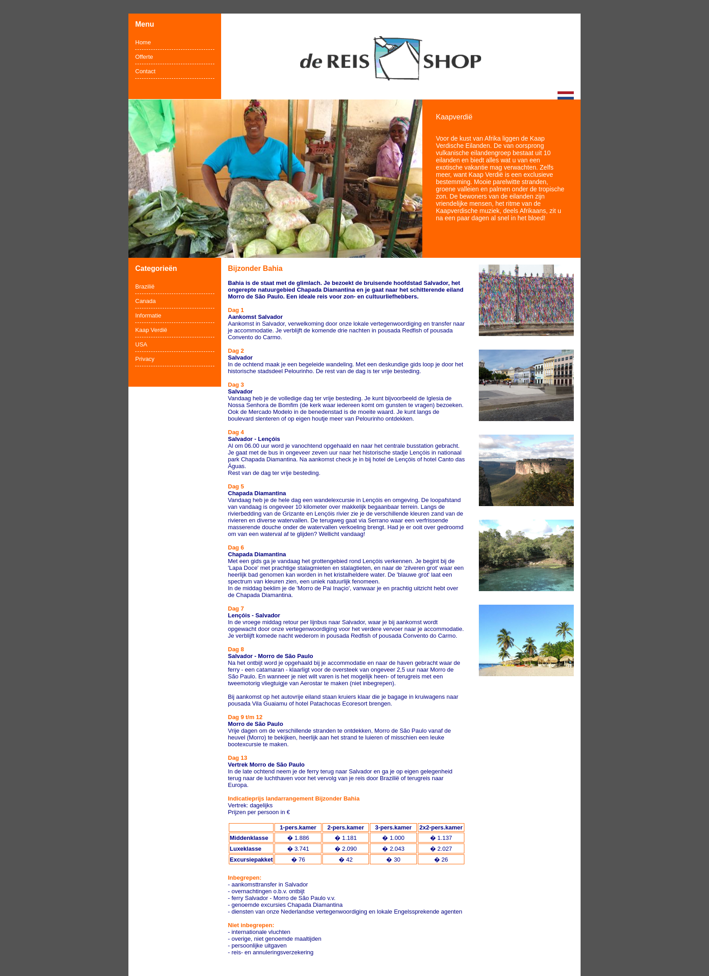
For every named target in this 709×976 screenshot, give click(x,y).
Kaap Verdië (151, 330)
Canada (145, 301)
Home (143, 42)
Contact (145, 71)
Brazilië (145, 286)
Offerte (144, 56)
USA (141, 344)
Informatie (148, 315)
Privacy (145, 358)
